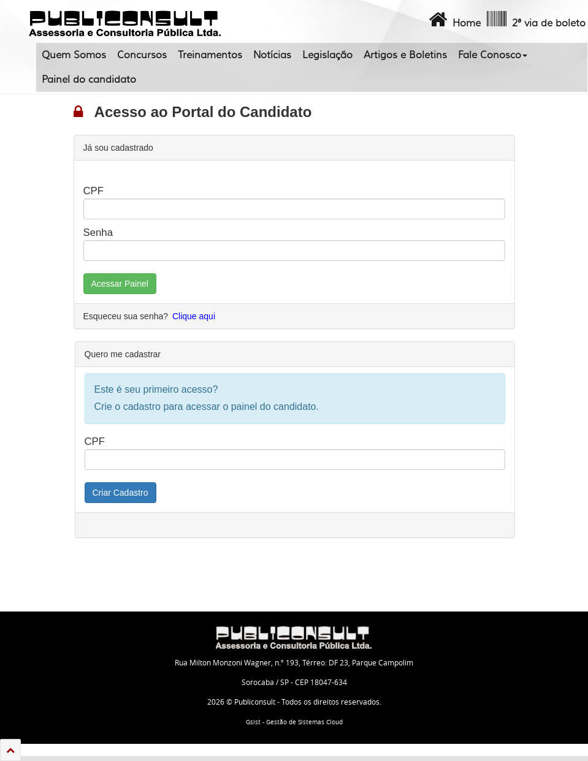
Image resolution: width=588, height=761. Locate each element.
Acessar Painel (119, 284)
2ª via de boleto (535, 19)
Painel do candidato (89, 80)
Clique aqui (193, 316)
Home (453, 19)
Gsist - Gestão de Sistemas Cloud (294, 722)
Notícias (272, 55)
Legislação (327, 55)
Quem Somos (74, 55)
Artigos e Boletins (405, 55)
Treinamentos (210, 55)
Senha (98, 232)
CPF (93, 191)
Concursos (142, 55)
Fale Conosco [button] (492, 55)
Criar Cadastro (120, 493)
